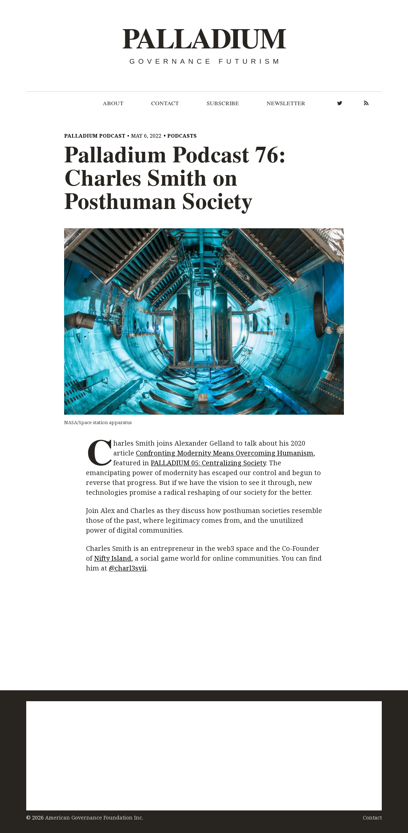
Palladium (203, 38)
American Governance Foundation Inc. (94, 817)
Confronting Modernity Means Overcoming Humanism (224, 453)
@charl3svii (127, 568)
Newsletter (286, 103)
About (113, 103)
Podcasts (182, 135)
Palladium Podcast (94, 135)
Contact (165, 103)
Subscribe (223, 103)
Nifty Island (112, 558)
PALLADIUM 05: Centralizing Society (208, 462)
